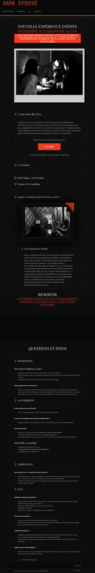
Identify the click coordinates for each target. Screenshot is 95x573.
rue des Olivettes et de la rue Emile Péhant (48, 432)
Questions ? (38, 11)
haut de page (77, 570)
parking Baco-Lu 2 (25, 451)
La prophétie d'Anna (8, 11)
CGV (36, 571)
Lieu (29, 11)
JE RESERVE (49, 147)
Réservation (21, 11)
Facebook (78, 565)
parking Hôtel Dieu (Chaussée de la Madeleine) (34, 449)
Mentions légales (44, 571)
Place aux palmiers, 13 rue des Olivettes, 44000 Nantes (52, 155)
